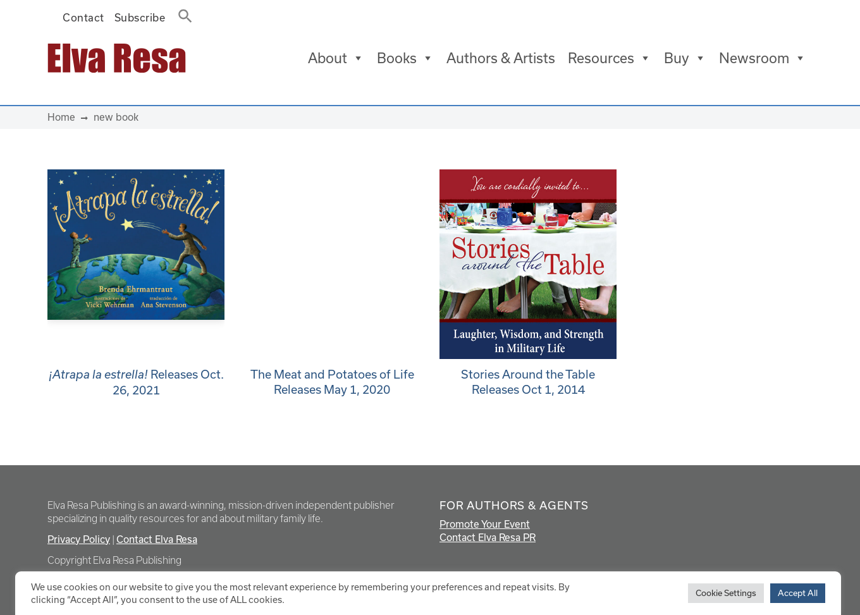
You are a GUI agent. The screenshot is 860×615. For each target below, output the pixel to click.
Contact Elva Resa (156, 539)
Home (61, 117)
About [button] (336, 58)
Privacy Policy (78, 539)
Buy (685, 58)
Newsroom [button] (762, 58)
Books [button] (405, 58)
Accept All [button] (798, 593)
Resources (609, 58)
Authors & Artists (500, 58)
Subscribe (140, 17)
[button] (181, 13)
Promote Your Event (484, 524)
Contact (83, 17)
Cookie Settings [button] (726, 593)
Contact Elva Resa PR (487, 537)
